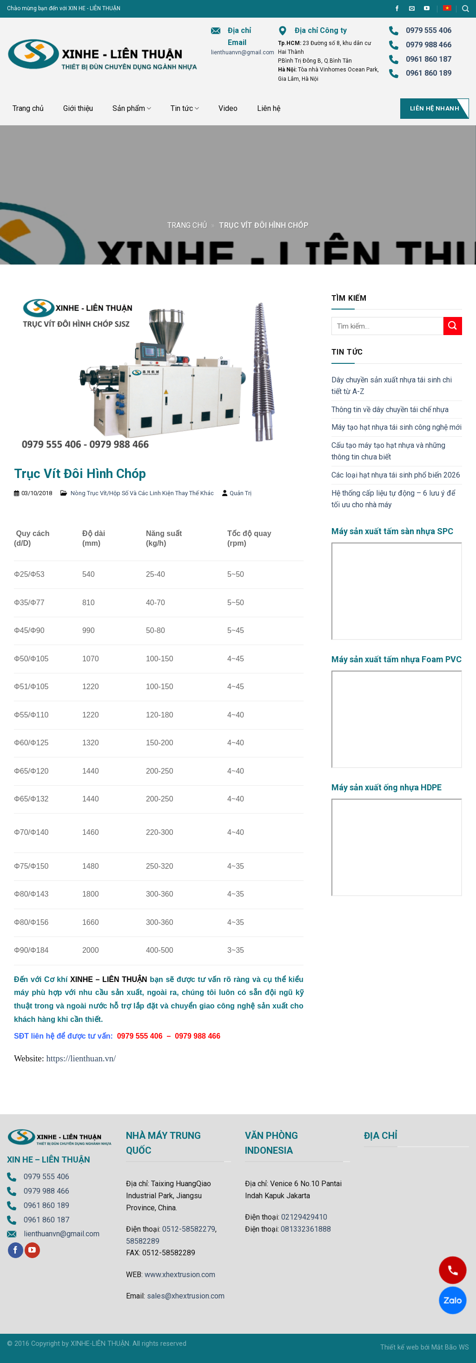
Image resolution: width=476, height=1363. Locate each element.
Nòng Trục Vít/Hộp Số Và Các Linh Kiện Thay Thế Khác (142, 493)
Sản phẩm (131, 108)
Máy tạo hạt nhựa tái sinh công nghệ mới (396, 427)
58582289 (142, 1241)
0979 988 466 (428, 44)
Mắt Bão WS (450, 1347)
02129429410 (304, 1217)
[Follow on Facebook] (397, 9)
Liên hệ (268, 108)
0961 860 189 (46, 1205)
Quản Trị (240, 493)
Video (228, 108)
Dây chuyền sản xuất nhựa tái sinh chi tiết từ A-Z (391, 385)
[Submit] (452, 326)
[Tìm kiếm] (465, 8)
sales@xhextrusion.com (186, 1296)
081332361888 (306, 1229)
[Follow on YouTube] (427, 9)
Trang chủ (28, 108)
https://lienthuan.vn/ (81, 1058)
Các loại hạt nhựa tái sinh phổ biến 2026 (395, 475)
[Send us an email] (412, 9)
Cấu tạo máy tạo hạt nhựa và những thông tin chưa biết (388, 451)
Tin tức (185, 108)
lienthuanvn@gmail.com (242, 52)
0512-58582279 (188, 1229)
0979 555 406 (46, 1176)
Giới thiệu (78, 108)
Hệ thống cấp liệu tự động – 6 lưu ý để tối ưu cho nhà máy (393, 499)
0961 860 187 (428, 59)
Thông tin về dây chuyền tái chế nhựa (390, 409)
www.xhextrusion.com (180, 1274)
